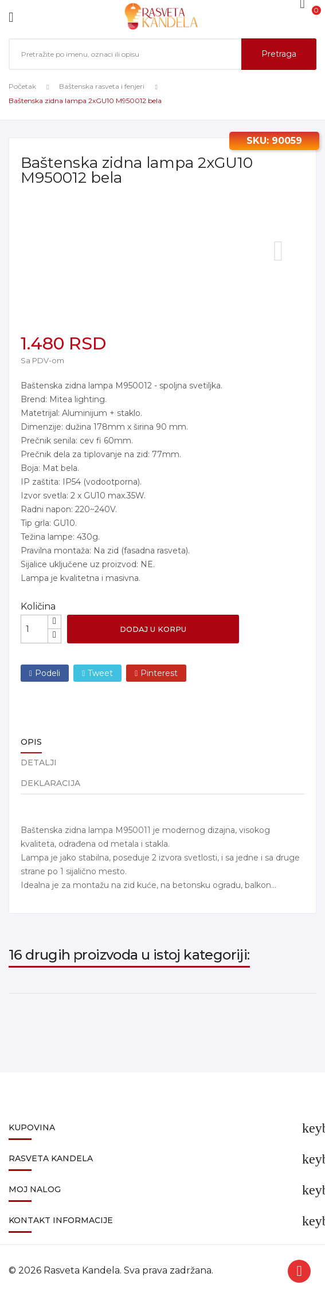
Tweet (100, 673)
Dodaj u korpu (153, 629)
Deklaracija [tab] (50, 783)
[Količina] (34, 629)
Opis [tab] (31, 742)
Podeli (47, 673)
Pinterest (159, 673)
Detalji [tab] (39, 762)
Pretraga (278, 54)
